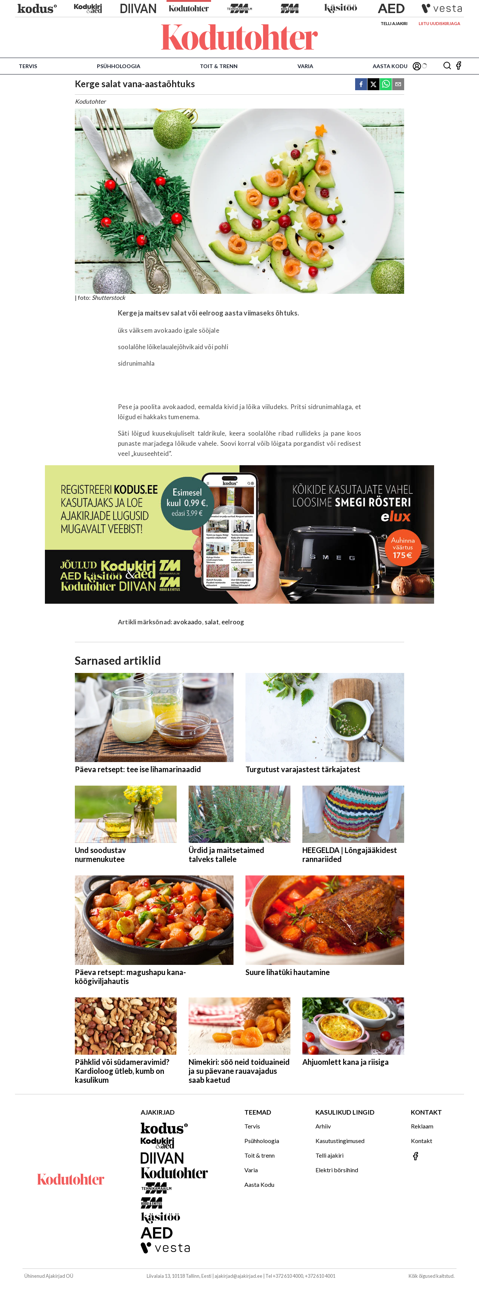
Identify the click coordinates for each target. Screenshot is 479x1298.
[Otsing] (447, 66)
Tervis (28, 66)
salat (212, 622)
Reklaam (422, 1126)
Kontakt (421, 1140)
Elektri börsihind (336, 1169)
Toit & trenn (219, 66)
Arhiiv (323, 1126)
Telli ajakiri (394, 23)
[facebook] (361, 84)
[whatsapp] (386, 84)
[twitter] (373, 84)
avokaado (187, 622)
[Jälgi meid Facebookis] (458, 66)
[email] (398, 84)
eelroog (233, 622)
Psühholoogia (118, 66)
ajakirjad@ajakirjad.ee (238, 1276)
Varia (305, 66)
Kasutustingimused (339, 1140)
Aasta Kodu (390, 66)
